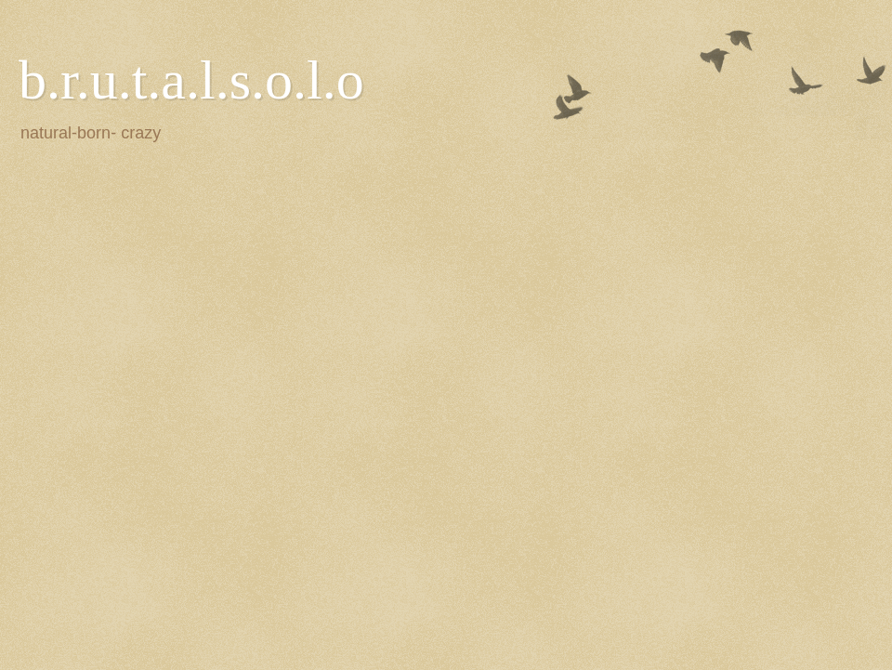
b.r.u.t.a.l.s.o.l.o (191, 80)
